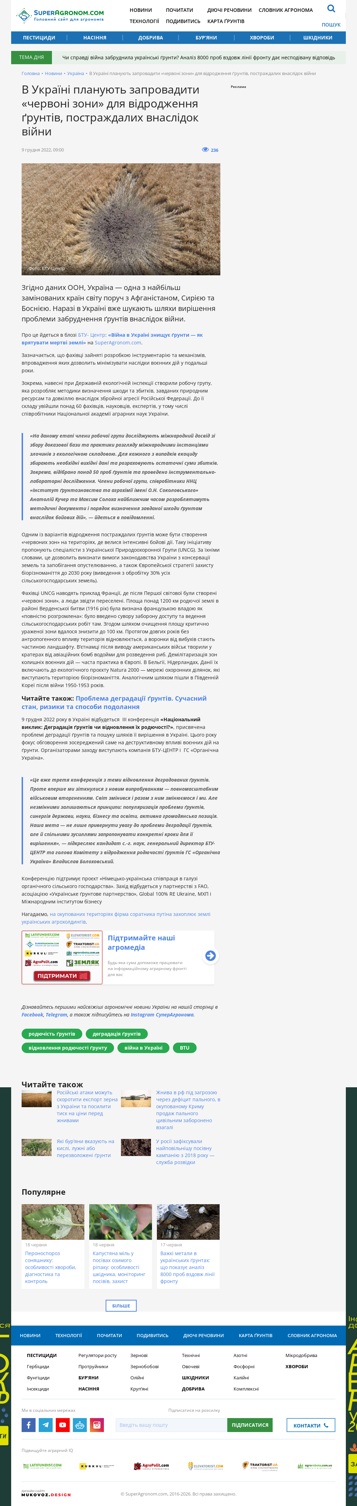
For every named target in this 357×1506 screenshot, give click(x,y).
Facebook (32, 1014)
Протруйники (93, 1367)
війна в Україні (143, 1047)
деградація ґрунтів (117, 1033)
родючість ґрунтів (52, 1033)
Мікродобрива (301, 1355)
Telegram (56, 1014)
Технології (144, 21)
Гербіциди (38, 1367)
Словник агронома (286, 10)
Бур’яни (206, 37)
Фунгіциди (38, 1378)
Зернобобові (144, 1367)
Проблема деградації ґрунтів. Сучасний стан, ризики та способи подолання (114, 702)
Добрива (150, 37)
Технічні (191, 1355)
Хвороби (262, 37)
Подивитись (183, 21)
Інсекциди (38, 1389)
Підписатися (250, 1425)
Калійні (241, 1378)
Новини (141, 10)
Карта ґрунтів (225, 21)
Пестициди (39, 37)
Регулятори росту (97, 1355)
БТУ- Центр (91, 334)
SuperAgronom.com (118, 342)
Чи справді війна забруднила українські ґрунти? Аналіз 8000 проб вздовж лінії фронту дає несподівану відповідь (198, 57)
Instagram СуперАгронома (162, 1014)
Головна (31, 73)
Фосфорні (244, 1367)
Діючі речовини (229, 10)
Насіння (94, 37)
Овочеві (190, 1367)
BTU (185, 1047)
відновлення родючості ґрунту (68, 1047)
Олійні (137, 1378)
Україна (75, 73)
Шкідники (318, 37)
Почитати (179, 10)
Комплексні (246, 1389)
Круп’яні (139, 1389)
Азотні (240, 1355)
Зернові (138, 1355)
